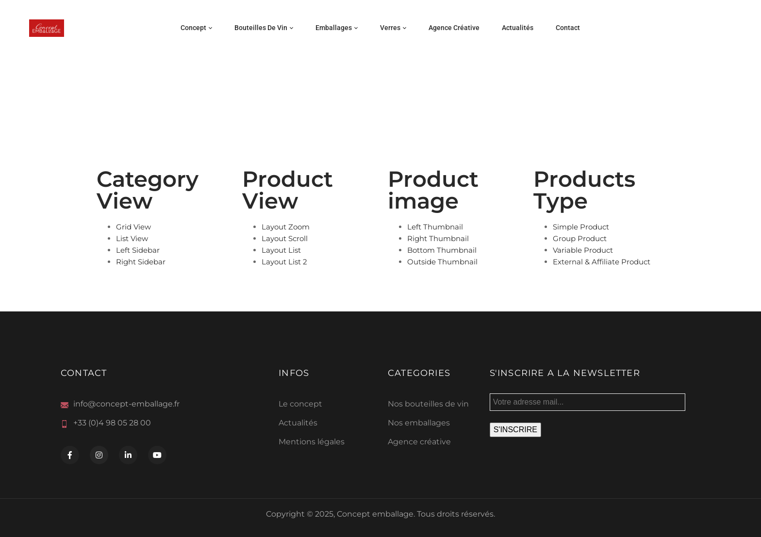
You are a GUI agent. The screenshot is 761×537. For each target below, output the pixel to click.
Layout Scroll (285, 238)
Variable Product (583, 250)
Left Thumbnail (435, 226)
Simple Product (581, 226)
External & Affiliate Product (601, 261)
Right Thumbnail (438, 238)
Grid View (133, 226)
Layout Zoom (286, 226)
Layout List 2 (284, 261)
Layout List (281, 250)
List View (132, 238)
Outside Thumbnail (442, 261)
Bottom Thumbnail (442, 250)
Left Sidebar (138, 250)
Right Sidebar (140, 261)
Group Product (580, 238)
